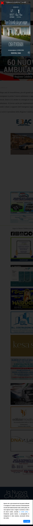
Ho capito (26, 521)
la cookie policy (24, 511)
